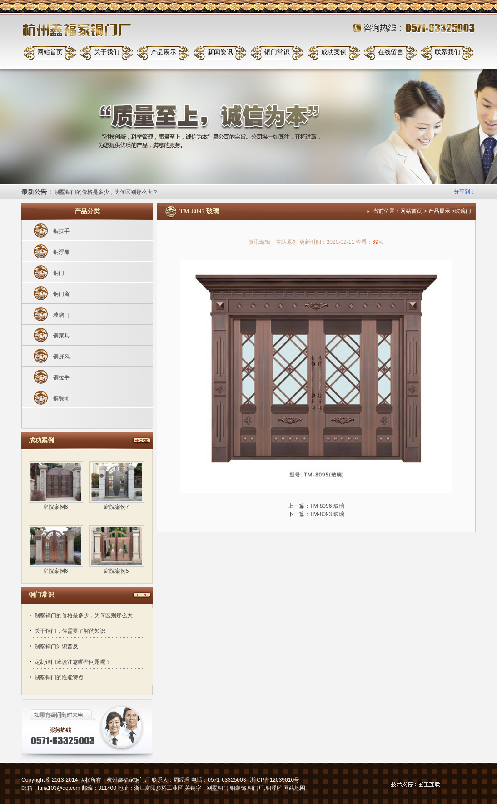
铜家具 (61, 336)
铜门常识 (277, 52)
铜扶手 (61, 231)
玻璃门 (61, 315)
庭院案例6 (55, 571)
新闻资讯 (220, 52)
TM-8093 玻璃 (327, 514)
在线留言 (390, 52)
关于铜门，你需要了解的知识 (70, 631)
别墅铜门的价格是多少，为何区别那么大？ (106, 192)
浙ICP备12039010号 (274, 780)
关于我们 (106, 52)
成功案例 (334, 52)
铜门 (58, 273)
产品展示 (163, 52)
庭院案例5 (116, 571)
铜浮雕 (61, 252)
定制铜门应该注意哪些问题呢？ (73, 662)
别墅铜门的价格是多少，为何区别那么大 (84, 615)
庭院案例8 (55, 507)
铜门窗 (61, 294)
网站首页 (50, 52)
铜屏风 (61, 356)
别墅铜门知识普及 (56, 646)
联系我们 (447, 52)
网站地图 (294, 788)
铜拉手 (61, 377)
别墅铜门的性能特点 (59, 677)
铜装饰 (61, 398)
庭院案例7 (116, 507)
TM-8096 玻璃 (327, 506)
